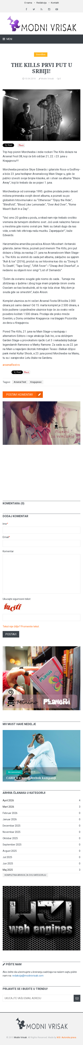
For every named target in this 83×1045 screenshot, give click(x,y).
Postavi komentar (24, 394)
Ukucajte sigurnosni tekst (16, 599)
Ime (5, 523)
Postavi (11, 634)
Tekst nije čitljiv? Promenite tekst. (21, 626)
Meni (9, 39)
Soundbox (40, 54)
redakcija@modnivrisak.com (28, 975)
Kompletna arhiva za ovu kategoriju (25, 875)
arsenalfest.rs (11, 364)
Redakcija (41, 2)
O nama (28, 2)
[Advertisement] (41, 470)
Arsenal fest (20, 382)
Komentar (8, 551)
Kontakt (55, 2)
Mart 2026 (8, 806)
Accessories (14, 772)
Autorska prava (69, 1037)
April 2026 (8, 800)
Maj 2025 (8, 869)
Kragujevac (36, 382)
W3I (58, 1037)
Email (6, 537)
